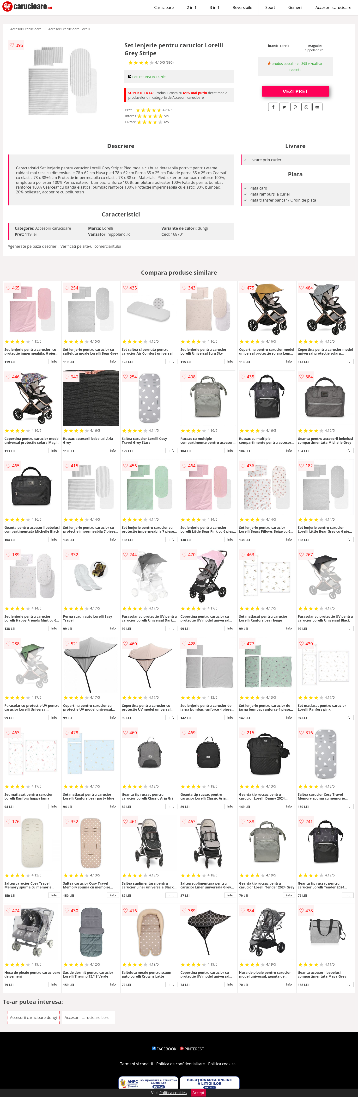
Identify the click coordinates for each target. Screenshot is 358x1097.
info (54, 361)
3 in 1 (214, 7)
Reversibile (242, 7)
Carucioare (164, 7)
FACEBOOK (164, 1049)
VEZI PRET (295, 91)
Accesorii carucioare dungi (33, 1017)
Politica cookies (222, 1063)
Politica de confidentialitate (180, 1063)
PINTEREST (192, 1049)
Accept (199, 1092)
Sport (270, 7)
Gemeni (295, 7)
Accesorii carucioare (333, 7)
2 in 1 (191, 7)
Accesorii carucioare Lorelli (69, 29)
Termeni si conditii (136, 1063)
